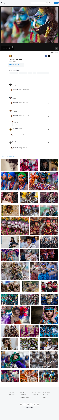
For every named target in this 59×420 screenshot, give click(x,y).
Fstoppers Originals (13, 395)
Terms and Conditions (32, 408)
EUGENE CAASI (26, 115)
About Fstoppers (46, 392)
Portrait (11, 72)
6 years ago (20, 128)
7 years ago (20, 89)
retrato (38, 72)
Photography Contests (24, 397)
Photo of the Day (23, 394)
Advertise (45, 395)
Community (19, 3)
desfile (21, 72)
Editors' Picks (22, 392)
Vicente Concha (16, 55)
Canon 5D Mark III (14, 64)
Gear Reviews (12, 394)
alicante (25, 72)
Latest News (11, 392)
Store (28, 3)
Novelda (16, 72)
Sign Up (56, 2)
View (52, 52)
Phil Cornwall (25, 102)
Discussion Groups (23, 395)
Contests (24, 3)
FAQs (44, 397)
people (43, 72)
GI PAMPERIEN (26, 89)
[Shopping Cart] (49, 3)
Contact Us (45, 394)
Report (56, 52)
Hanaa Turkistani (15, 128)
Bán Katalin (14, 141)
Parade (34, 72)
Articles (9, 3)
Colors (47, 72)
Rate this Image (5, 47)
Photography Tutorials (36, 392)
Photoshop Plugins (35, 394)
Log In (52, 2)
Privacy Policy (25, 408)
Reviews (14, 3)
